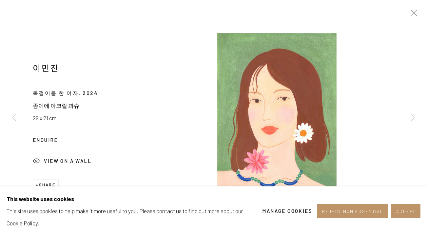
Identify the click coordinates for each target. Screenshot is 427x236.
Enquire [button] (45, 142)
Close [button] (412, 15)
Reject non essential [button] (352, 216)
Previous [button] (14, 118)
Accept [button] (406, 216)
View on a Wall (62, 163)
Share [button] (47, 186)
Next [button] (413, 118)
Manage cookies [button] (287, 216)
